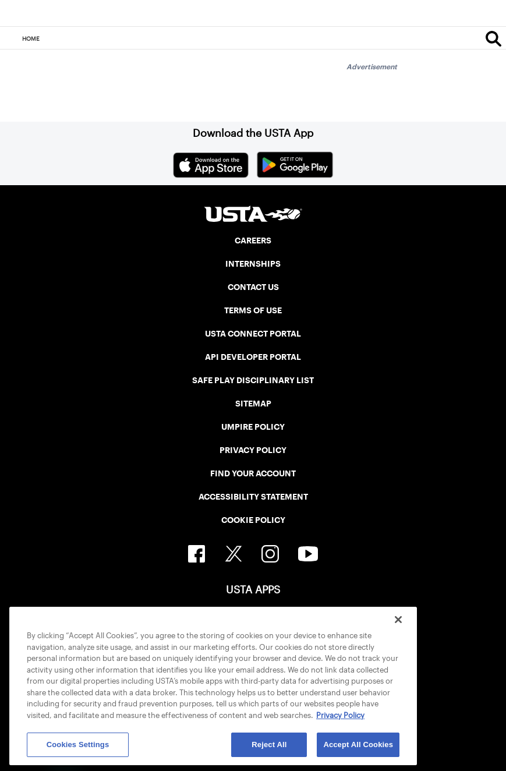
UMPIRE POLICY (253, 427)
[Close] (398, 619)
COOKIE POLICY (253, 520)
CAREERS (253, 240)
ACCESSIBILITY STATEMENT (253, 497)
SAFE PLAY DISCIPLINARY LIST (253, 380)
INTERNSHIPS (253, 264)
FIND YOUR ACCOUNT (253, 473)
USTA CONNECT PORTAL (253, 334)
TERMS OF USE (253, 310)
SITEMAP (253, 403)
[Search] (493, 38)
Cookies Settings (78, 744)
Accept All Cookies (358, 744)
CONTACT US (253, 287)
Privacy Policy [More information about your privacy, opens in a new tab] (340, 715)
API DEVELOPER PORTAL (253, 357)
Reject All (269, 744)
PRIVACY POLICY (253, 450)
